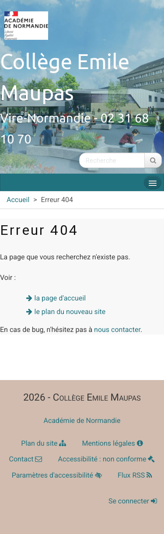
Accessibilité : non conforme (106, 459)
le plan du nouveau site (70, 311)
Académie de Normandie (82, 420)
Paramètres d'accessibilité (57, 475)
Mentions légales (112, 443)
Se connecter (132, 501)
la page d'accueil (60, 298)
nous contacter (117, 329)
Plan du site (43, 443)
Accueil (18, 199)
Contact (25, 459)
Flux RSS (135, 475)
